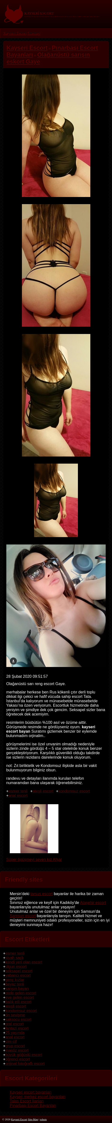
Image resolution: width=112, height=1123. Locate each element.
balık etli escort (18, 1002)
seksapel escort (18, 971)
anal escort (18, 795)
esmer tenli (18, 791)
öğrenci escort (17, 1059)
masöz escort (16, 1050)
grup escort (15, 1046)
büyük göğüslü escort (23, 1055)
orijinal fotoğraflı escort (25, 1063)
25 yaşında (14, 1033)
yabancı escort (18, 975)
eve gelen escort (19, 997)
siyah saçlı (14, 958)
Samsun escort (23, 916)
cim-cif (11, 1041)
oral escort (14, 1024)
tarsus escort (41, 894)
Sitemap (33, 33)
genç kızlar (14, 980)
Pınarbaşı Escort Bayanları (33, 1105)
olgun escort (16, 966)
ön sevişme (15, 1015)
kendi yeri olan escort (23, 962)
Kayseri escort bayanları (31, 1092)
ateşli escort (43, 791)
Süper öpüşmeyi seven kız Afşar (34, 857)
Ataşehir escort (93, 903)
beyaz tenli (14, 984)
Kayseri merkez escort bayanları (37, 1097)
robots (43, 1119)
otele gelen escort (20, 993)
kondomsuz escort (74, 791)
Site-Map (33, 1119)
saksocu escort (18, 1019)
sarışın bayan (17, 989)
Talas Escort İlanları (27, 1101)
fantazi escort (16, 1028)
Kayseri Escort (15, 33)
